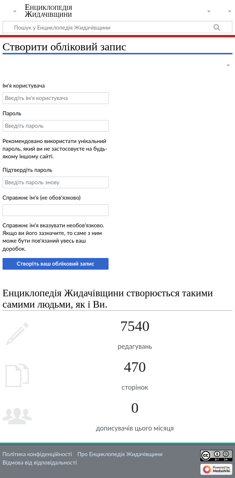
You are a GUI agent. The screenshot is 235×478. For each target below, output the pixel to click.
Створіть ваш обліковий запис (55, 263)
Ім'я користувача (24, 85)
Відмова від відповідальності (40, 462)
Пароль (12, 113)
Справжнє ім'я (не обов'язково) (42, 197)
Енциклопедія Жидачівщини (48, 10)
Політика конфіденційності (37, 454)
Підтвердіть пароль (27, 169)
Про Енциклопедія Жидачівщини (120, 454)
